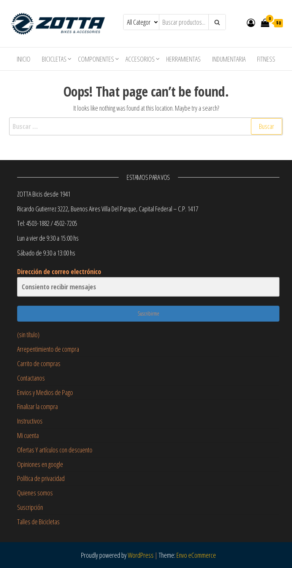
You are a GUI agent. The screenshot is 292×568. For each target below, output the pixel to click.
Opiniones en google (40, 464)
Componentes (96, 58)
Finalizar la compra (37, 406)
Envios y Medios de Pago (45, 392)
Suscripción (30, 507)
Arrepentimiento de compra (48, 349)
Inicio (23, 58)
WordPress (141, 555)
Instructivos (30, 420)
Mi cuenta (28, 435)
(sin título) (28, 334)
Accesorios (140, 58)
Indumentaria (229, 58)
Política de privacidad (41, 478)
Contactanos (31, 377)
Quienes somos (35, 492)
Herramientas (183, 58)
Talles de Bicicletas (38, 521)
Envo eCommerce (196, 555)
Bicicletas (54, 58)
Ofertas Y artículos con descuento (54, 449)
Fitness (266, 58)
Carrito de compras (38, 363)
